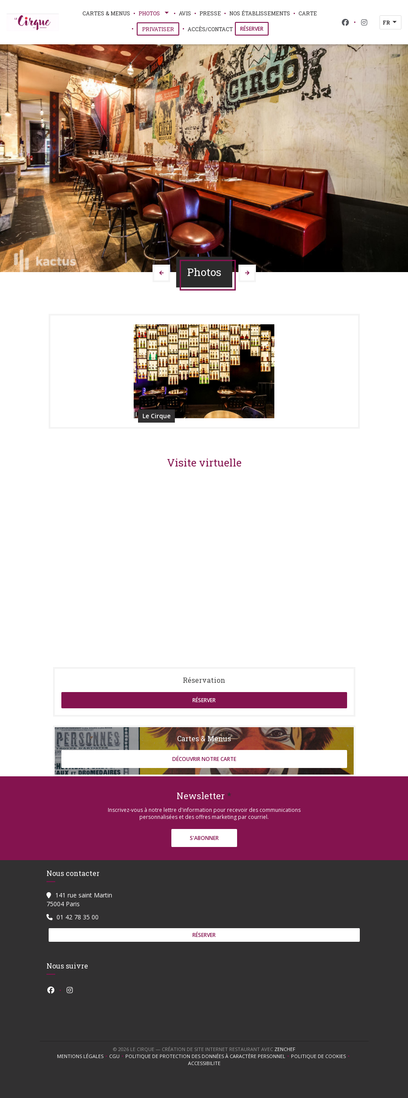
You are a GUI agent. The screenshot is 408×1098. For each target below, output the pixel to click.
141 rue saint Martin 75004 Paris (79, 899)
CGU (117, 1056)
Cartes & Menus (106, 13)
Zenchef (284, 1049)
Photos (154, 13)
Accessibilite (204, 1063)
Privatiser (160, 28)
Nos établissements (259, 13)
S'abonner (204, 838)
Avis (185, 13)
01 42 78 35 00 (78, 917)
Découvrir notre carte (204, 759)
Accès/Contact (210, 28)
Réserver (251, 28)
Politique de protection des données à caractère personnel (206, 1056)
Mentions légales (83, 1056)
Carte (307, 13)
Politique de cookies (321, 1056)
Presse (210, 13)
